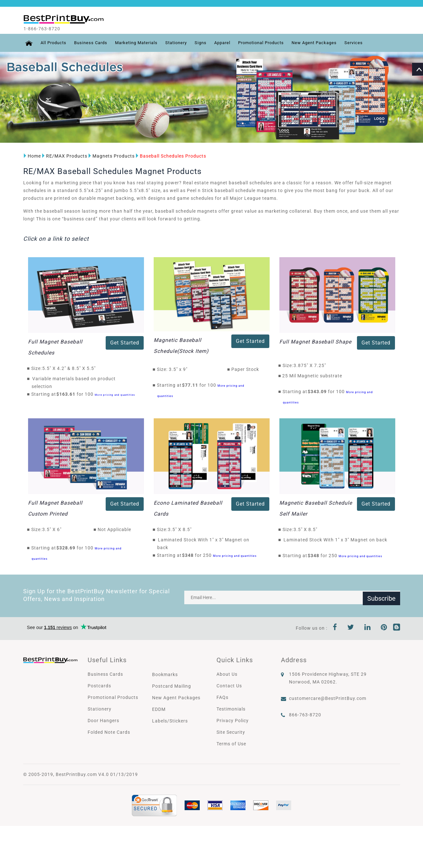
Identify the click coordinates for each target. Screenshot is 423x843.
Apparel (232, 42)
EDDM (159, 709)
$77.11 (192, 385)
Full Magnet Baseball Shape (315, 342)
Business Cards (92, 42)
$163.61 (67, 394)
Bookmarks (165, 674)
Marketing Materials (141, 42)
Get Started (124, 343)
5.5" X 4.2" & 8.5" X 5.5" (71, 368)
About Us (226, 673)
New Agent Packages (331, 42)
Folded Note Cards (109, 731)
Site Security (230, 731)
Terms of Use (231, 743)
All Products (53, 42)
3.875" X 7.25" (311, 365)
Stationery (184, 42)
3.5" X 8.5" (181, 529)
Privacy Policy (232, 720)
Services (372, 42)
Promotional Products (274, 42)
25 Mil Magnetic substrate (312, 375)
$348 (190, 554)
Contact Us (229, 685)
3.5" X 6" (54, 529)
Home (31, 156)
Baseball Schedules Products (170, 156)
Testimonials (230, 708)
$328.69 (67, 547)
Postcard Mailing (171, 685)
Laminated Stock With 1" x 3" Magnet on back (335, 539)
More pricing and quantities (115, 394)
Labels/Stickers (170, 720)
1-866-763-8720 (47, 29)
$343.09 (319, 391)
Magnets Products (111, 156)
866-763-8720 (305, 714)
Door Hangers (103, 720)
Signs (209, 42)
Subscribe (381, 597)
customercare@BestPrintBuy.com (327, 698)
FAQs (222, 697)
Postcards (99, 685)
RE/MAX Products (64, 156)
